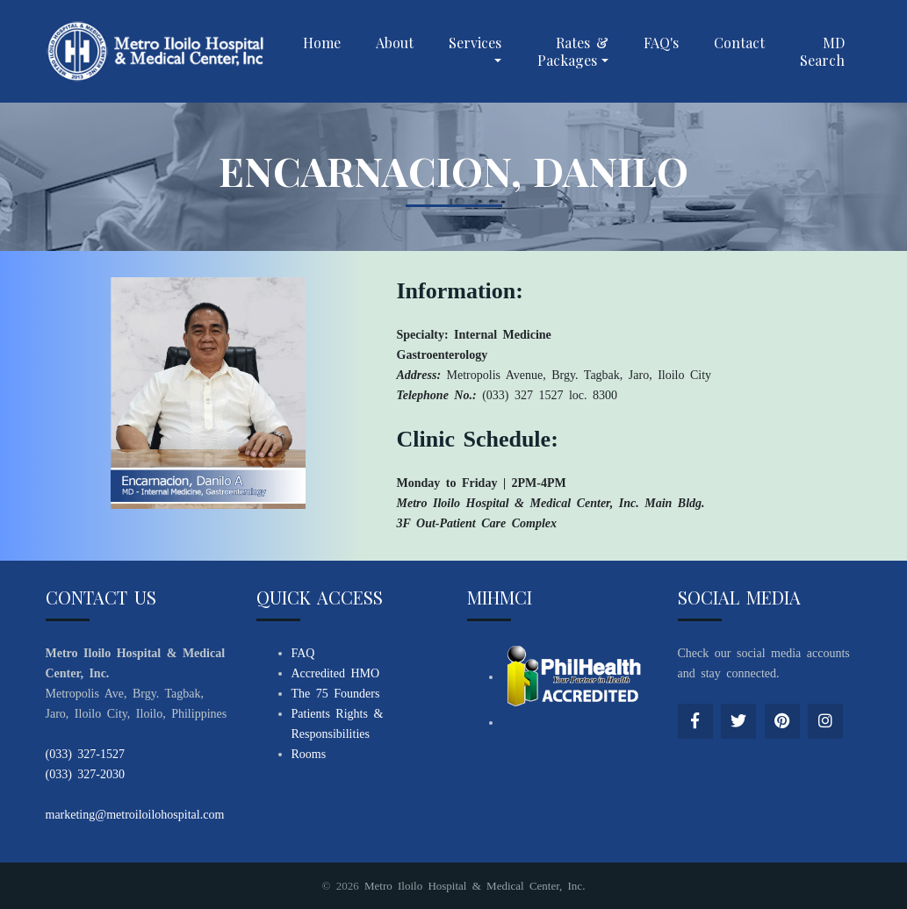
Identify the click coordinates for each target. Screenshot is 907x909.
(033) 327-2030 (86, 774)
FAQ (303, 653)
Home (322, 42)
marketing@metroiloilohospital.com (135, 814)
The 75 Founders (336, 693)
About (395, 42)
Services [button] (475, 42)
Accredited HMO (336, 673)
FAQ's (661, 42)
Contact (739, 42)
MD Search (822, 51)
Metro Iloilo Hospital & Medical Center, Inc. (474, 885)
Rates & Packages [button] (572, 51)
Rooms (309, 754)
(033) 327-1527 (86, 754)
